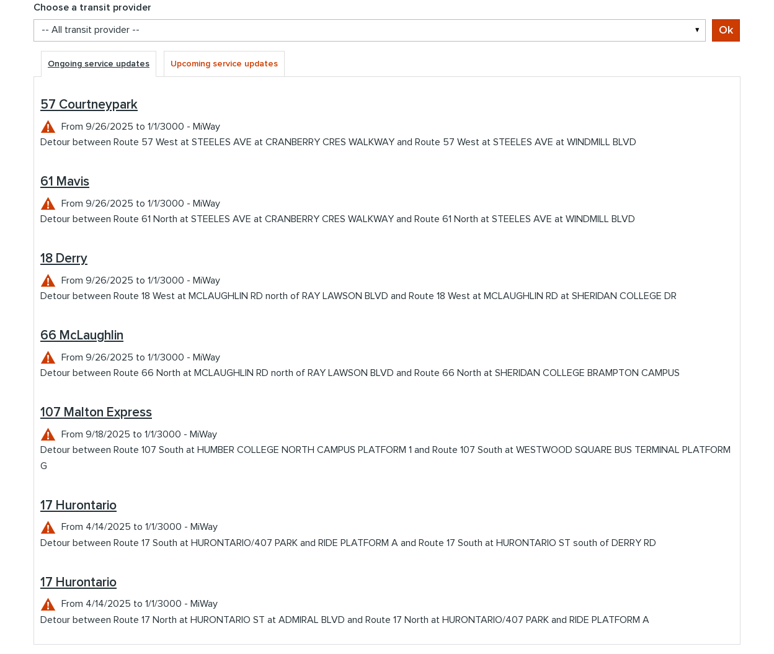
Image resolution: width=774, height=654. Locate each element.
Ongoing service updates (98, 64)
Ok (726, 30)
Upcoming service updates (224, 64)
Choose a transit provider (92, 7)
